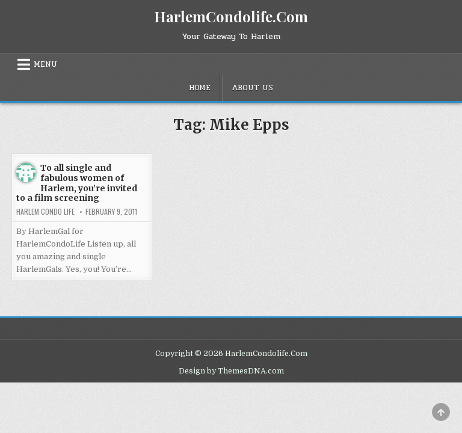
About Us (252, 88)
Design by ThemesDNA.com (231, 371)
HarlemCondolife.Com (231, 16)
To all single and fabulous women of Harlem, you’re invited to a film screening (76, 182)
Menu (45, 64)
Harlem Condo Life (45, 211)
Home (200, 88)
